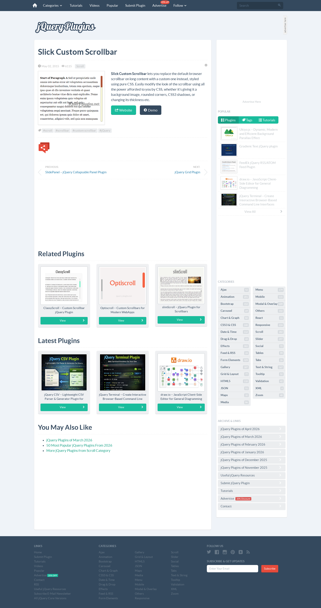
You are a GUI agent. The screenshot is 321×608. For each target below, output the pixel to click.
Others (269, 311)
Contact (252, 506)
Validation (269, 381)
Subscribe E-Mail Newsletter (52, 593)
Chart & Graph (235, 318)
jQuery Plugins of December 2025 (252, 460)
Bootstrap (235, 304)
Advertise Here (252, 101)
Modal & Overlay (269, 304)
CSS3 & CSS (235, 325)
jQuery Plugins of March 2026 (69, 440)
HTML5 (235, 381)
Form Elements (235, 360)
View (72, 320)
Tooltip (269, 374)
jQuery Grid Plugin (187, 172)
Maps (235, 395)
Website (123, 110)
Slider (269, 339)
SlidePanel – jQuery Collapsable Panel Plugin (75, 172)
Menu (269, 290)
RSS (36, 584)
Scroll (80, 66)
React (269, 318)
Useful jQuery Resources (252, 475)
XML (269, 388)
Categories (52, 5)
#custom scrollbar (84, 130)
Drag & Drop (235, 339)
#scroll (47, 130)
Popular (112, 5)
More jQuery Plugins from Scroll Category (78, 450)
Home (38, 552)
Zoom (269, 395)
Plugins (228, 120)
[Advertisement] (122, 211)
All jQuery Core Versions (50, 598)
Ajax (235, 290)
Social (269, 346)
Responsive (269, 325)
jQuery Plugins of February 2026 (252, 444)
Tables (269, 353)
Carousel (235, 311)
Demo (150, 110)
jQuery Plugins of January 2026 (252, 452)
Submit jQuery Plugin (252, 483)
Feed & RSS (235, 353)
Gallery (235, 367)
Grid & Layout (235, 374)
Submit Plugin (135, 5)
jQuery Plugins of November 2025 (252, 467)
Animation (235, 297)
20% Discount (243, 499)
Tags (247, 120)
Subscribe (270, 568)
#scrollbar (62, 130)
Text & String (269, 367)
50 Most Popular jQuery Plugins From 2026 (79, 445)
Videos (94, 5)
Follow (179, 5)
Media (235, 402)
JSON (235, 388)
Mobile (269, 297)
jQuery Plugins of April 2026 (252, 429)
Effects (235, 346)
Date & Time (235, 332)
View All (263, 211)
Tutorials (75, 5)
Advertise (160, 3)
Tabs (269, 360)
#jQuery (105, 130)
